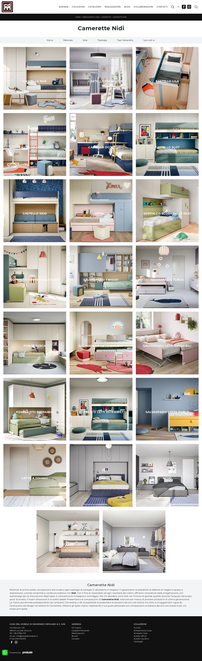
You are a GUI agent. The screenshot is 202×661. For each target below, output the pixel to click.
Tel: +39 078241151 (18, 633)
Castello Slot (167, 147)
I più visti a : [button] (149, 40)
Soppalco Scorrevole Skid (167, 213)
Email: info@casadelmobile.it (24, 636)
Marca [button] (50, 40)
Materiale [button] (68, 40)
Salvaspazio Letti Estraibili (167, 345)
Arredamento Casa (91, 17)
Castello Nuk (35, 81)
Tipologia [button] (102, 40)
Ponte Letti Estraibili (35, 412)
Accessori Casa (141, 633)
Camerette (106, 17)
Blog (127, 6)
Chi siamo (76, 628)
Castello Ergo (101, 81)
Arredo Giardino (141, 639)
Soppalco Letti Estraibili (101, 412)
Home (78, 17)
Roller (68, 544)
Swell (134, 544)
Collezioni (78, 6)
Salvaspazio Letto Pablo (167, 412)
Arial (101, 478)
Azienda (64, 6)
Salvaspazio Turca (167, 279)
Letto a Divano (35, 478)
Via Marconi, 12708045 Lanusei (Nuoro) (20, 629)
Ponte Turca (35, 345)
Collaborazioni (143, 6)
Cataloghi (94, 6)
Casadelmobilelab (80, 630)
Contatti (162, 6)
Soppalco (100, 213)
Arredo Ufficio (140, 636)
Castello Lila (167, 81)
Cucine (137, 628)
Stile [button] (85, 40)
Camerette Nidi (119, 17)
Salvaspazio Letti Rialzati (101, 345)
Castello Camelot (34, 147)
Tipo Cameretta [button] (125, 40)
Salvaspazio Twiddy (100, 279)
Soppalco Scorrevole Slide (34, 279)
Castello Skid (35, 213)
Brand (75, 636)
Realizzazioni (113, 6)
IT (178, 6)
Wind (167, 478)
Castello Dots (101, 147)
